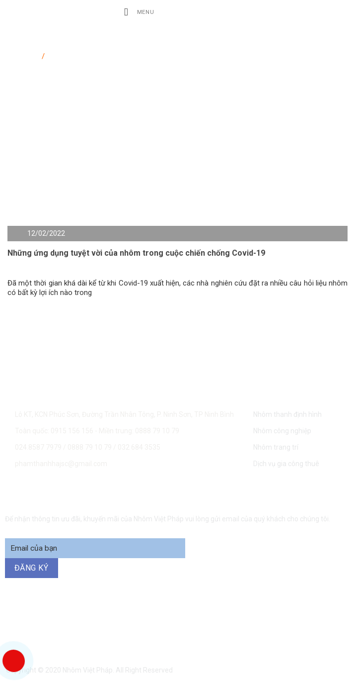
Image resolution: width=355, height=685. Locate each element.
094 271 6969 (188, 631)
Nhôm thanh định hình (287, 414)
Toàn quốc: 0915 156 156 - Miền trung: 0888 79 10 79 (97, 431)
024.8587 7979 (38, 447)
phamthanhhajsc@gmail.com (61, 464)
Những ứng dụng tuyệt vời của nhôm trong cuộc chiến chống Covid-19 (136, 253)
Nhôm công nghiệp (282, 431)
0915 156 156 (106, 619)
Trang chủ (23, 54)
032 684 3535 (139, 447)
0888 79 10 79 (90, 447)
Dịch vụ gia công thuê (286, 464)
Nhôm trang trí (275, 447)
